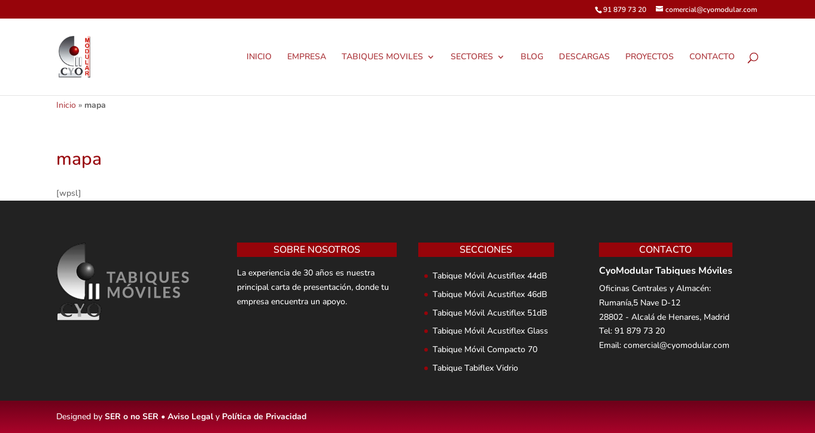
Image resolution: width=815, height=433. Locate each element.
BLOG (532, 57)
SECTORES (472, 57)
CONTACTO (712, 57)
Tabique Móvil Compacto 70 (485, 349)
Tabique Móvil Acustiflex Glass (490, 331)
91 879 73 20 (640, 331)
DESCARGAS (584, 57)
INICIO (259, 57)
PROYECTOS (649, 57)
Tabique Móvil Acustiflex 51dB (490, 313)
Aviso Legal (190, 416)
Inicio (66, 105)
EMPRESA (306, 57)
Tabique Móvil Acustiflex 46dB (490, 294)
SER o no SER (132, 416)
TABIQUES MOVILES (382, 57)
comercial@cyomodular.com (676, 345)
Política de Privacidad (264, 416)
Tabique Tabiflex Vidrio (475, 368)
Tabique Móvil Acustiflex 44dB (490, 275)
